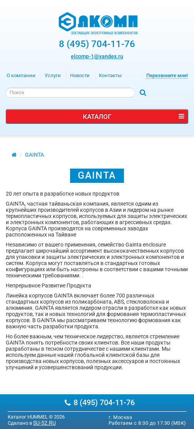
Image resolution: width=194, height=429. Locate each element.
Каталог (133, 116)
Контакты (110, 75)
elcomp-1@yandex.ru (97, 56)
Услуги (53, 75)
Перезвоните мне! (167, 75)
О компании (21, 75)
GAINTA (34, 155)
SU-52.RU (44, 423)
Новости (80, 75)
